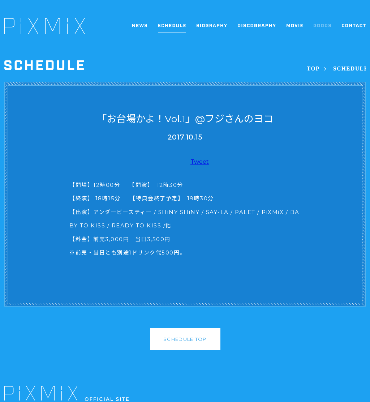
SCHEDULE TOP (185, 339)
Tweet (199, 161)
